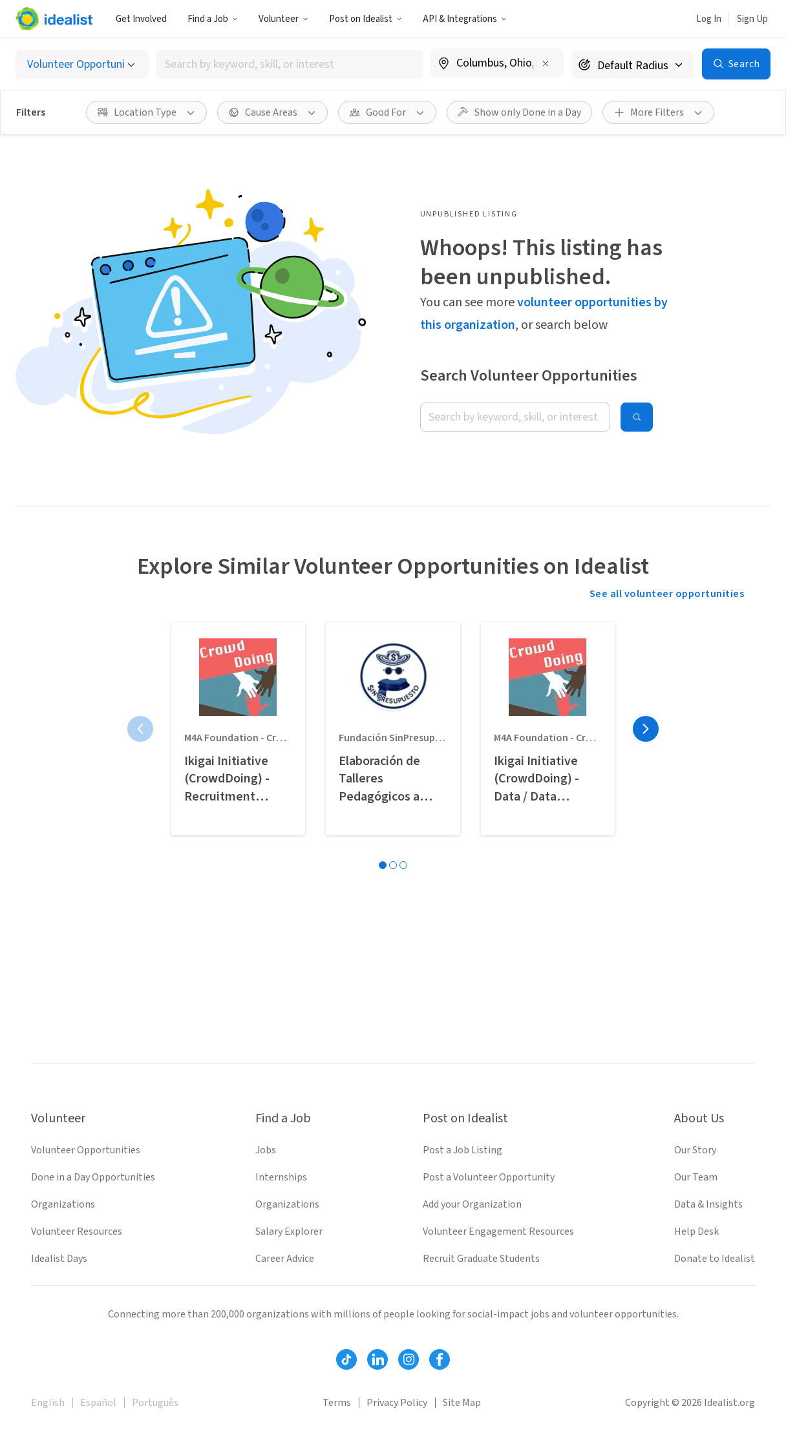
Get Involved (141, 19)
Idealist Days (59, 1259)
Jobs (265, 1150)
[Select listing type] (82, 64)
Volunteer (283, 19)
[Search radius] (632, 64)
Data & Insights (708, 1204)
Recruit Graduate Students (481, 1259)
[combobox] (289, 64)
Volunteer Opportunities (85, 1150)
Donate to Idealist (714, 1259)
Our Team (695, 1177)
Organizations (63, 1204)
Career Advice (284, 1259)
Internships (281, 1177)
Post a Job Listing (462, 1150)
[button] (213, 18)
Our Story (695, 1150)
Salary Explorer (289, 1231)
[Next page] (646, 729)
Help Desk (696, 1231)
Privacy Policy (396, 1403)
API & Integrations (465, 19)
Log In (708, 19)
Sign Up (752, 19)
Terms (337, 1403)
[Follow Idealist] (346, 1359)
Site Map (462, 1403)
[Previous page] (140, 729)
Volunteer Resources (76, 1231)
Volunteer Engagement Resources (498, 1231)
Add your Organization (472, 1204)
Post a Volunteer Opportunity (489, 1177)
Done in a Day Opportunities (93, 1177)
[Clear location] (545, 63)
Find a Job (212, 19)
